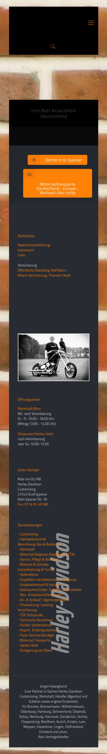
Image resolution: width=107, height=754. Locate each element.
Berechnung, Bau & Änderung (39, 544)
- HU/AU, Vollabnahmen (35, 625)
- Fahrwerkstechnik (32, 539)
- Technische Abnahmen (35, 620)
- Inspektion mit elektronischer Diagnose (47, 579)
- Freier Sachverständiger (36, 635)
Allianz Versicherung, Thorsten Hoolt (44, 275)
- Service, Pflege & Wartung (38, 559)
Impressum (26, 250)
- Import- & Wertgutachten (37, 630)
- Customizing (28, 534)
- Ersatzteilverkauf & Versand (39, 584)
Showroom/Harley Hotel (35, 433)
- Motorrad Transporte (34, 640)
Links (21, 255)
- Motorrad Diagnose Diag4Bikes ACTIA (46, 554)
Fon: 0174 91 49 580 (33, 504)
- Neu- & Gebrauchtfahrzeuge (39, 594)
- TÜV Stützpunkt (30, 615)
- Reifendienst (28, 574)
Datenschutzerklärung (34, 245)
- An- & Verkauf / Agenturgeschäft (43, 599)
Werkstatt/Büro (29, 408)
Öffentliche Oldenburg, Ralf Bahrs (42, 270)
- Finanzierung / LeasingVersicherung (35, 607)
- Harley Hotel (28, 645)
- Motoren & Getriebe (33, 564)
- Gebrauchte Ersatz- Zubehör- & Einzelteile (49, 589)
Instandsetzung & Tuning (36, 569)
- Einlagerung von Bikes (35, 650)
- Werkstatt (26, 549)
